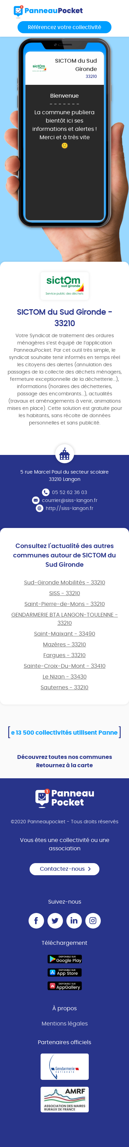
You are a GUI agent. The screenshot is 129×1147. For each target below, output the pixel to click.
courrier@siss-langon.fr (69, 500)
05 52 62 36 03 (69, 492)
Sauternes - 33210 (64, 687)
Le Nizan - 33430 (65, 677)
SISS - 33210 (64, 593)
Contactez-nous (66, 869)
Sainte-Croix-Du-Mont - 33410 (65, 666)
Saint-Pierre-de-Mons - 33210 (64, 604)
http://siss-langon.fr (69, 508)
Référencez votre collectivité (64, 27)
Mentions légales (65, 1024)
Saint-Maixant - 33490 (64, 634)
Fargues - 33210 (64, 655)
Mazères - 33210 (64, 644)
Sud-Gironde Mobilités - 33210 (64, 582)
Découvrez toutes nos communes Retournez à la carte (64, 761)
